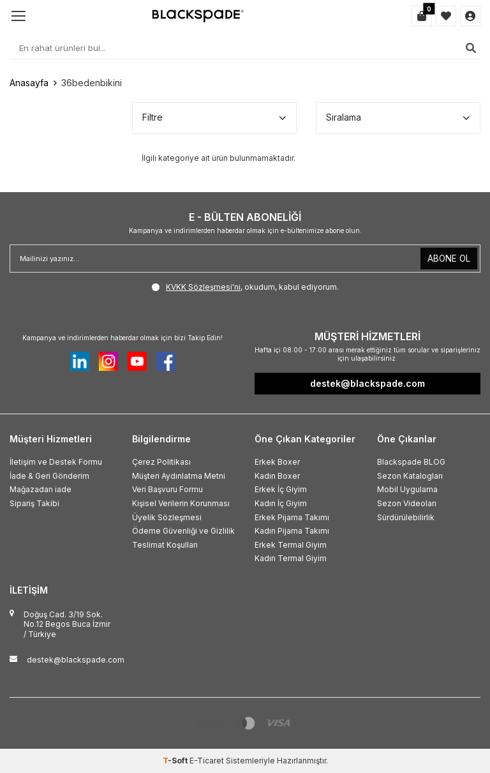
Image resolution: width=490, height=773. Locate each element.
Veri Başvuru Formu (167, 489)
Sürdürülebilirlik (405, 517)
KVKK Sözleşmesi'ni (203, 287)
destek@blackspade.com (75, 659)
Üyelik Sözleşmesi (167, 517)
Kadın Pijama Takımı (292, 531)
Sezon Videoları (406, 503)
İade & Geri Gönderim (49, 476)
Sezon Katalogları (410, 476)
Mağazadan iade (40, 489)
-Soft (176, 760)
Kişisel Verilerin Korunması (181, 503)
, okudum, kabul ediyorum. (245, 287)
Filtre (214, 117)
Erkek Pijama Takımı (292, 517)
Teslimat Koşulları (165, 545)
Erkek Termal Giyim (291, 545)
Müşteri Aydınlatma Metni (178, 476)
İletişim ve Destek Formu (56, 462)
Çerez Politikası (161, 462)
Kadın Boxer (277, 476)
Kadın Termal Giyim (291, 558)
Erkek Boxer (277, 462)
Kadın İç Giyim (281, 503)
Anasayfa (29, 82)
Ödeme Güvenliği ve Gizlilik (183, 531)
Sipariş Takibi (34, 503)
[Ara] (470, 47)
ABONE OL (448, 258)
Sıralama (398, 117)
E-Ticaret (206, 760)
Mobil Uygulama (407, 489)
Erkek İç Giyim (281, 489)
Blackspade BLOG (411, 462)
